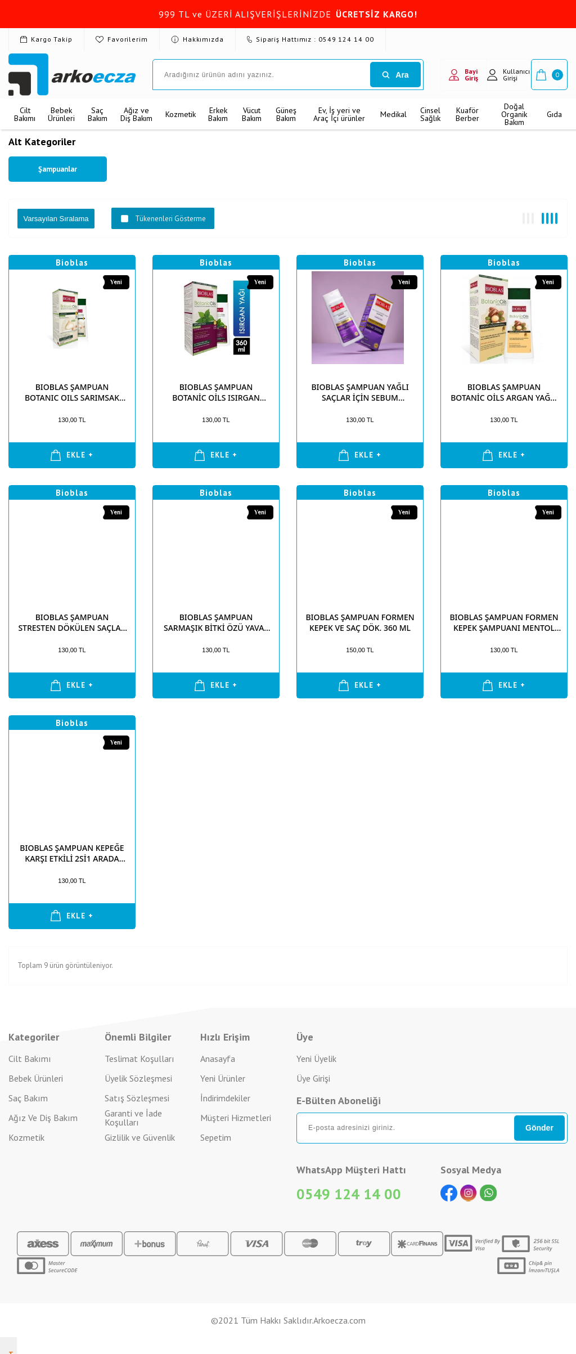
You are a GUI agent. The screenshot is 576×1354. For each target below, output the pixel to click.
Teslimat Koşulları (139, 1058)
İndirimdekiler (225, 1098)
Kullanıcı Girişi (508, 74)
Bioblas (72, 262)
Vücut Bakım (252, 114)
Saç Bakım (97, 114)
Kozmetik (180, 114)
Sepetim (215, 1137)
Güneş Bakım (286, 114)
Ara (395, 74)
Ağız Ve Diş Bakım (43, 1117)
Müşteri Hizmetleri (235, 1117)
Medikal (393, 114)
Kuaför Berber (467, 114)
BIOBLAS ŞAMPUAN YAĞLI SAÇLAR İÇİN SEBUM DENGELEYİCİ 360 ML (359, 392)
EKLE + (72, 455)
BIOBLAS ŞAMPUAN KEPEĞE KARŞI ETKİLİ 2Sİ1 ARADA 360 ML (72, 853)
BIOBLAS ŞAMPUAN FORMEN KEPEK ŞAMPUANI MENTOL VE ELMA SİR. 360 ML (503, 622)
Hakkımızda (197, 39)
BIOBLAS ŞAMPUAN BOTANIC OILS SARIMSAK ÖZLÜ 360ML (72, 392)
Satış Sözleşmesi (137, 1098)
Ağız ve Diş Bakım (136, 114)
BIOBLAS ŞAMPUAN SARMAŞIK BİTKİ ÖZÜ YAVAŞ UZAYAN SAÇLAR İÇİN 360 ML (216, 622)
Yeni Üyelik (316, 1058)
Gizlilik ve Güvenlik (140, 1137)
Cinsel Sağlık (430, 114)
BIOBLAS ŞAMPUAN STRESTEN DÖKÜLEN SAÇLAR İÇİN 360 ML (71, 622)
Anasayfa (217, 1058)
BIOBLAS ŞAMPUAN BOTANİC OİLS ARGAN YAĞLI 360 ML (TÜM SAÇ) (504, 392)
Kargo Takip (46, 39)
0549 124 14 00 (348, 1194)
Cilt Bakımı (24, 114)
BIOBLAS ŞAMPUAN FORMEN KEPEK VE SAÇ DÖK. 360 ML (359, 622)
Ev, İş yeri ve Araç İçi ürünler (339, 114)
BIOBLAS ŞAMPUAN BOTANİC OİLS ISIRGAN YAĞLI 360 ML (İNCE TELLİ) (216, 392)
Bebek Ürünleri (61, 114)
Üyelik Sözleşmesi (138, 1078)
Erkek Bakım (218, 114)
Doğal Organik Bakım (514, 114)
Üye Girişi (313, 1078)
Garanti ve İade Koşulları (133, 1118)
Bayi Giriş (463, 74)
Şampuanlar (57, 169)
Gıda (554, 114)
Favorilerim (122, 39)
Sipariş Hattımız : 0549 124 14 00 (310, 39)
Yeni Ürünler (222, 1078)
